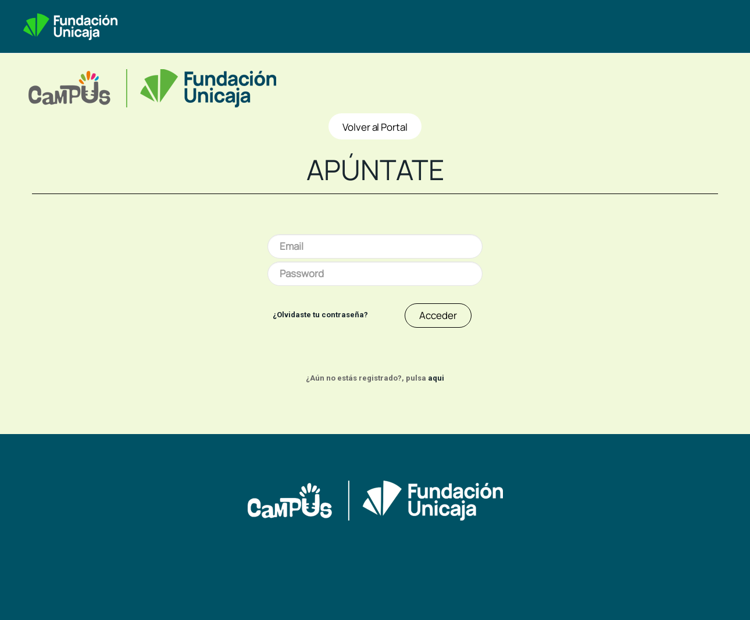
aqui (436, 378)
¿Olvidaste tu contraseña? (320, 314)
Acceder (438, 315)
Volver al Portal (374, 127)
